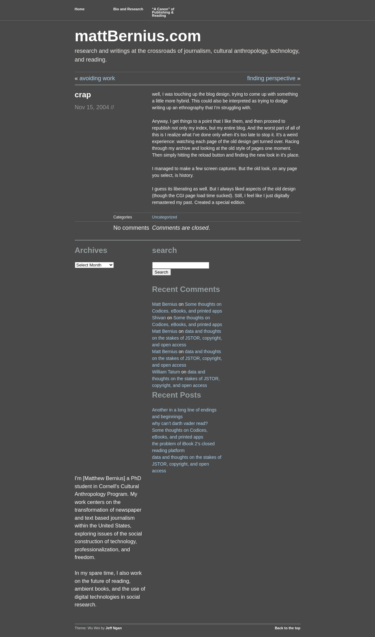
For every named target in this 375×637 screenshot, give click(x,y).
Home (80, 9)
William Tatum (166, 371)
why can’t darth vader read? (180, 423)
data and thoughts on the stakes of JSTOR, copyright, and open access (187, 338)
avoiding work (97, 78)
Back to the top (287, 628)
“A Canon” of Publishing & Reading (163, 12)
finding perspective (271, 78)
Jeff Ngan (114, 628)
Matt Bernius (165, 304)
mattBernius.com (138, 35)
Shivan (159, 317)
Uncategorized (164, 217)
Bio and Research (128, 9)
